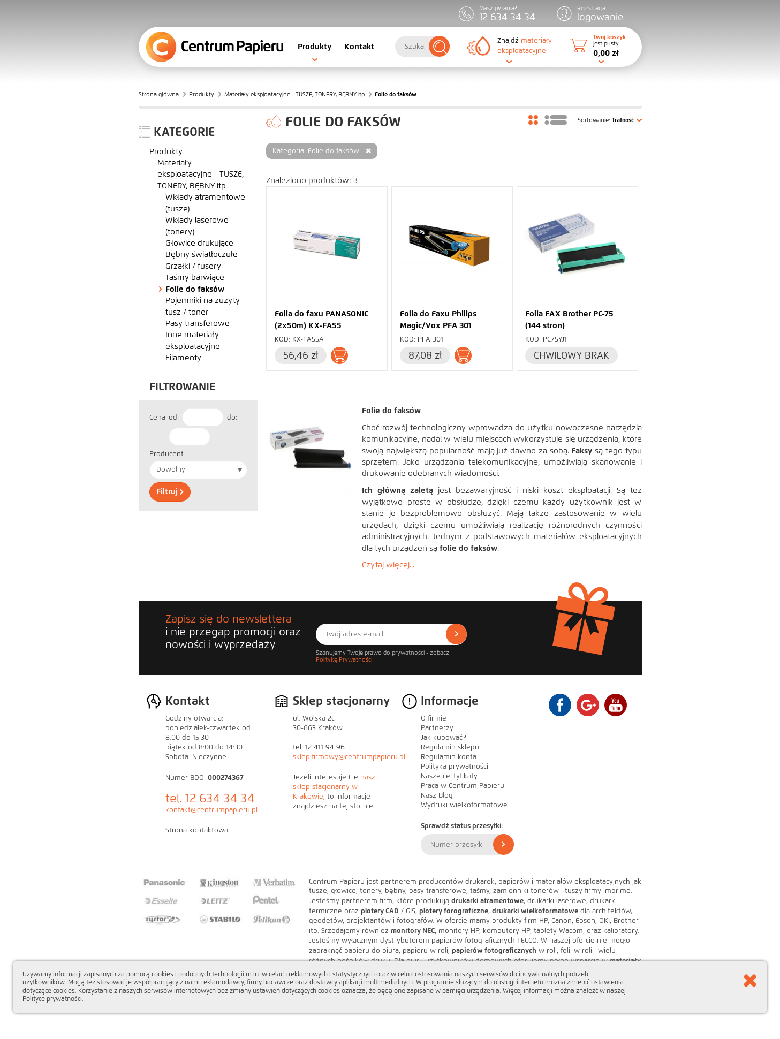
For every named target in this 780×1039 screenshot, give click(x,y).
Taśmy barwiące (194, 277)
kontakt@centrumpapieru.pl (211, 810)
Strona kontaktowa (196, 830)
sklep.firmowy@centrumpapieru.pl (349, 757)
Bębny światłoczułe (201, 254)
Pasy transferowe (197, 323)
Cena (157, 417)
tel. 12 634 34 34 (209, 798)
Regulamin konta (448, 757)
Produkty (314, 46)
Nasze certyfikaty (449, 776)
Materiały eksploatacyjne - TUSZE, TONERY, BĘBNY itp (294, 94)
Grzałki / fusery (193, 266)
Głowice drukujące (199, 243)
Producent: (167, 454)
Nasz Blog (437, 795)
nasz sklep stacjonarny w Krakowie (334, 787)
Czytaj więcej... (388, 565)
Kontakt (359, 46)
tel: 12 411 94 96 (319, 747)
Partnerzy (437, 728)
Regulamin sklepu (450, 747)
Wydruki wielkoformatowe (464, 805)
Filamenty (183, 357)
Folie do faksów (194, 289)
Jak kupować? (443, 737)
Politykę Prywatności (344, 659)
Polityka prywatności (454, 766)
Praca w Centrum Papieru (462, 786)
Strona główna (159, 94)
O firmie (433, 718)
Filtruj (170, 491)
